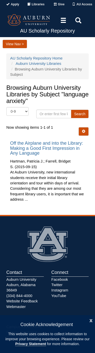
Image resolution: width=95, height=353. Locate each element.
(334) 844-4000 (19, 295)
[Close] (90, 320)
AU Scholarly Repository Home (36, 58)
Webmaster (16, 306)
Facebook (59, 279)
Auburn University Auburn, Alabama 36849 (21, 284)
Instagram (59, 290)
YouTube (58, 295)
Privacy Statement (30, 344)
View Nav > (15, 44)
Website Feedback (22, 301)
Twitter (57, 285)
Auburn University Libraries (38, 63)
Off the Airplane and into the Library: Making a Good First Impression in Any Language (46, 148)
